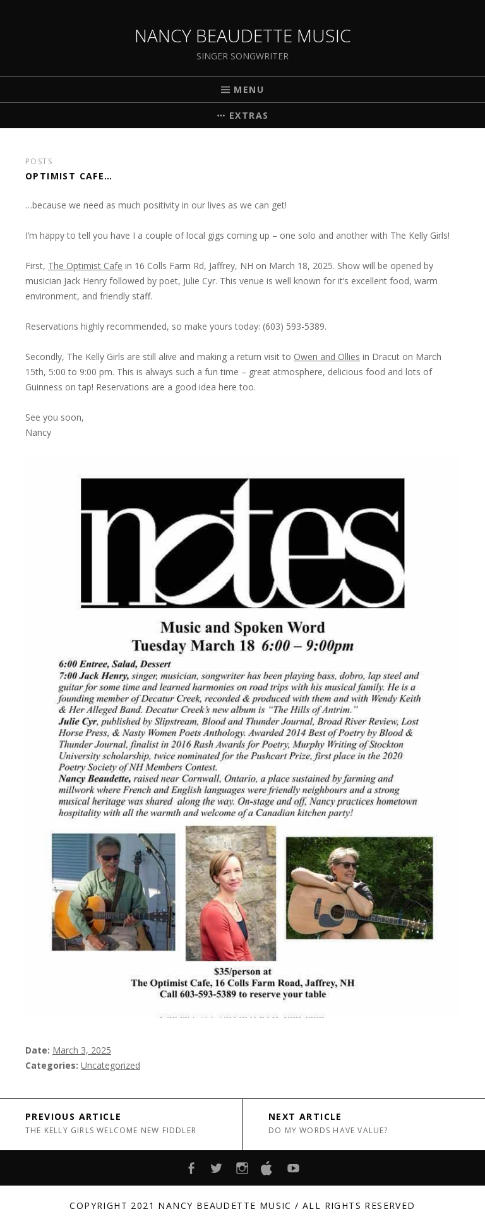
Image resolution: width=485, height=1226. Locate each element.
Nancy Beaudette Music (243, 35)
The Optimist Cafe (85, 266)
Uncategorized (110, 1065)
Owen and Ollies (327, 357)
